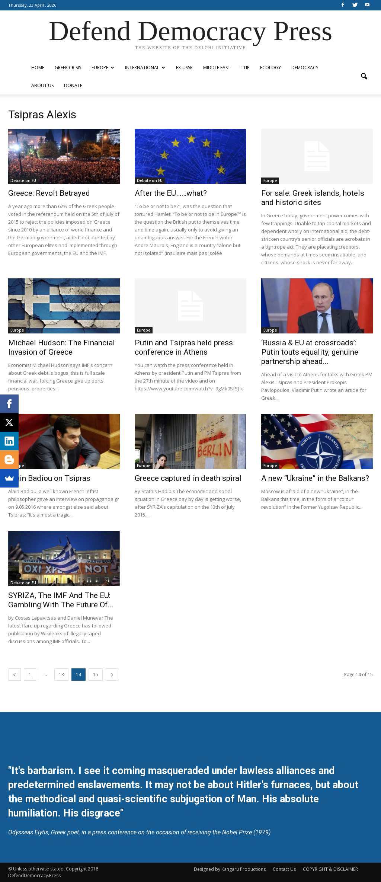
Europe (103, 67)
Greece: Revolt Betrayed (49, 193)
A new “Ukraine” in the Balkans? (315, 478)
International (145, 67)
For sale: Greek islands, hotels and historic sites (312, 198)
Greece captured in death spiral (188, 478)
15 (95, 674)
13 (61, 674)
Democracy (304, 67)
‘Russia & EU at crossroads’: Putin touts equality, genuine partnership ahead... (309, 352)
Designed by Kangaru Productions (230, 869)
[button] (364, 77)
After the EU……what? (171, 193)
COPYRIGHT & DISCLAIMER (330, 869)
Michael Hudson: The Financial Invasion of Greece (61, 347)
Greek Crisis (68, 67)
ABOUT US (42, 85)
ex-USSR (184, 67)
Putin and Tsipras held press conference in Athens (184, 347)
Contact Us (284, 869)
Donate (73, 85)
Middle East (216, 67)
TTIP (245, 67)
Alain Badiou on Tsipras (49, 478)
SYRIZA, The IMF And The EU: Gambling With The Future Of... (60, 600)
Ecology (270, 67)
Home (37, 67)
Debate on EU (23, 180)
